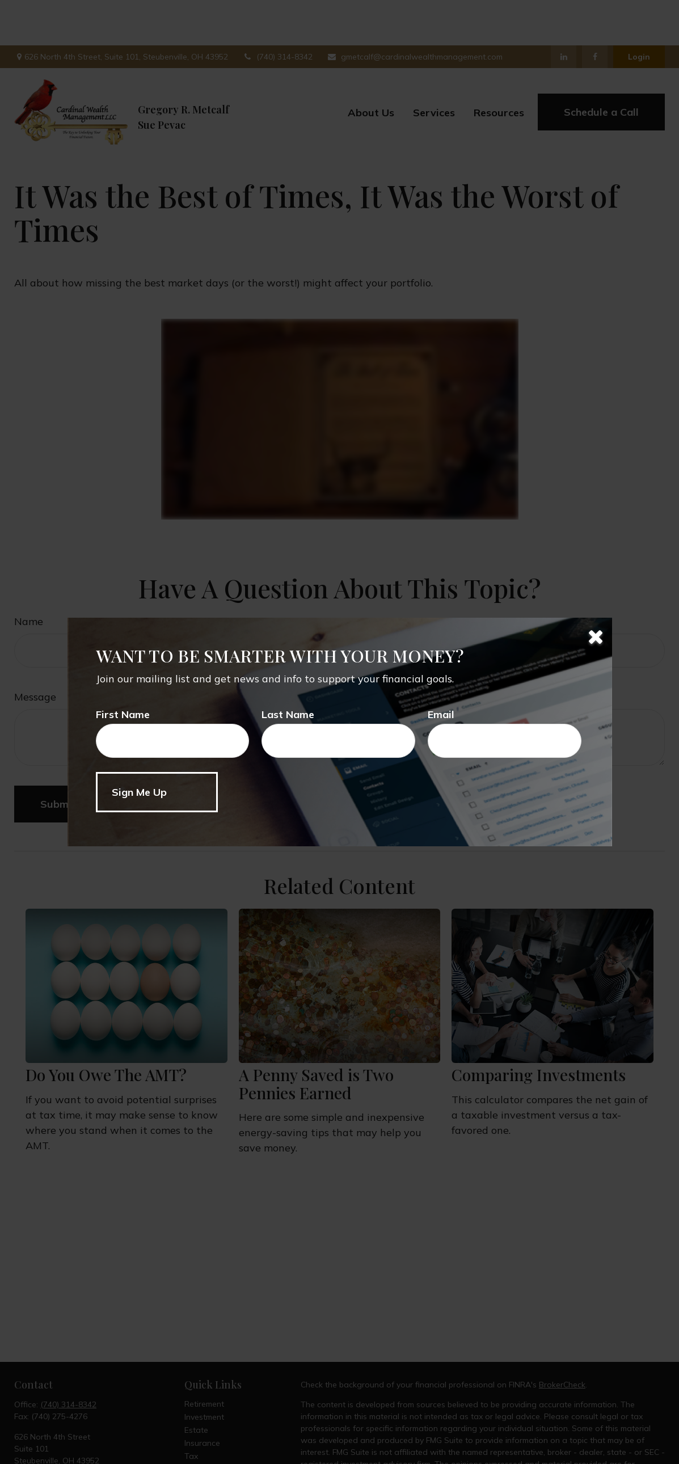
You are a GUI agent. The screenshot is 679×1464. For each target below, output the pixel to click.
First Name (123, 714)
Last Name (288, 714)
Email (441, 714)
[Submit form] (157, 792)
